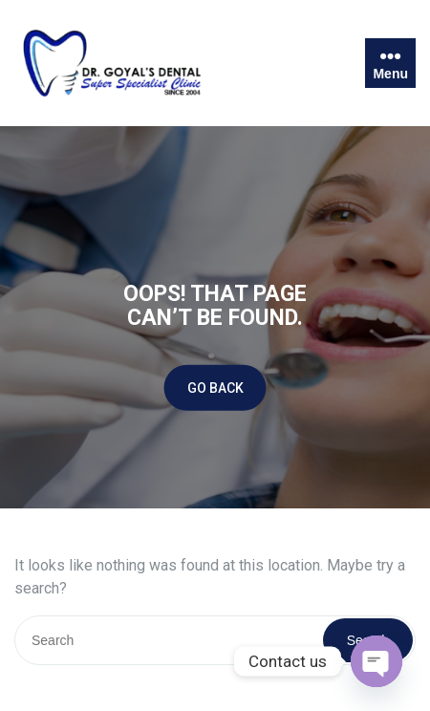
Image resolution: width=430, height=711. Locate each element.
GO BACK (215, 387)
